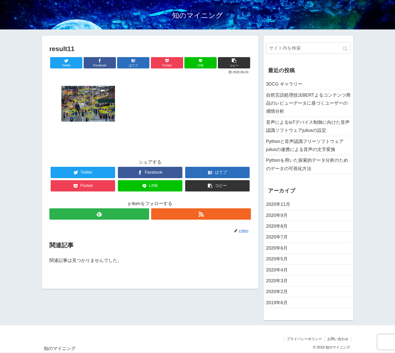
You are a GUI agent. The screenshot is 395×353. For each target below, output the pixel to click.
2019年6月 (277, 302)
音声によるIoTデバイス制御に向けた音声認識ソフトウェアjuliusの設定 (308, 126)
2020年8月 (277, 226)
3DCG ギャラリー (284, 84)
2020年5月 (277, 258)
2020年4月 (277, 269)
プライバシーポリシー (304, 339)
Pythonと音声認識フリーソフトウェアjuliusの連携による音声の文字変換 (305, 145)
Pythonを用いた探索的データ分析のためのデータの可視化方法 (307, 164)
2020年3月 (277, 280)
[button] (346, 49)
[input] (308, 48)
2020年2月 (277, 291)
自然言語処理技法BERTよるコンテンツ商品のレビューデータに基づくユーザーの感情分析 (308, 103)
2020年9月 (277, 215)
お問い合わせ (337, 339)
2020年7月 (277, 237)
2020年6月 (277, 248)
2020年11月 (278, 204)
